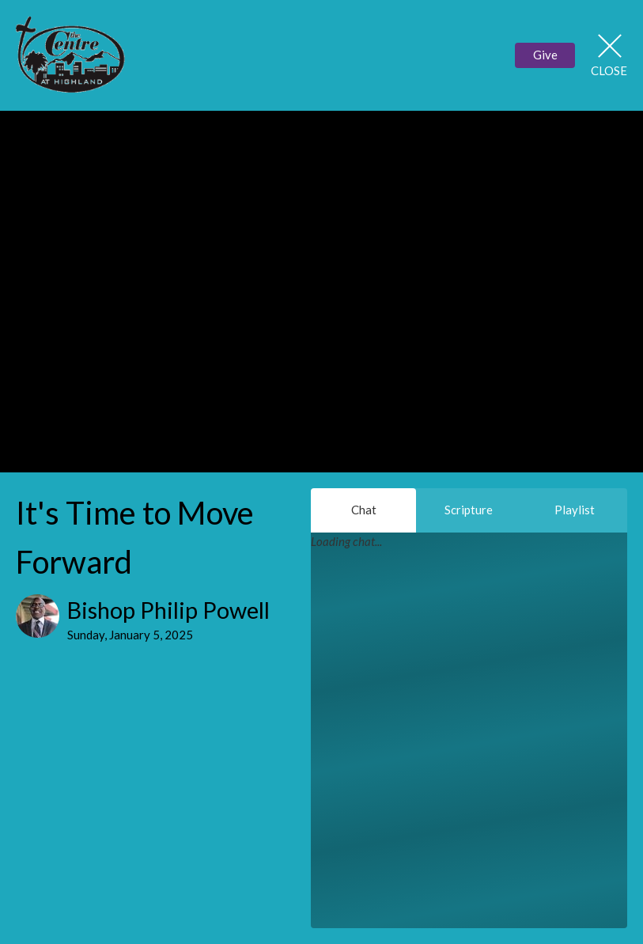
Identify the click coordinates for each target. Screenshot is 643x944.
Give (545, 54)
